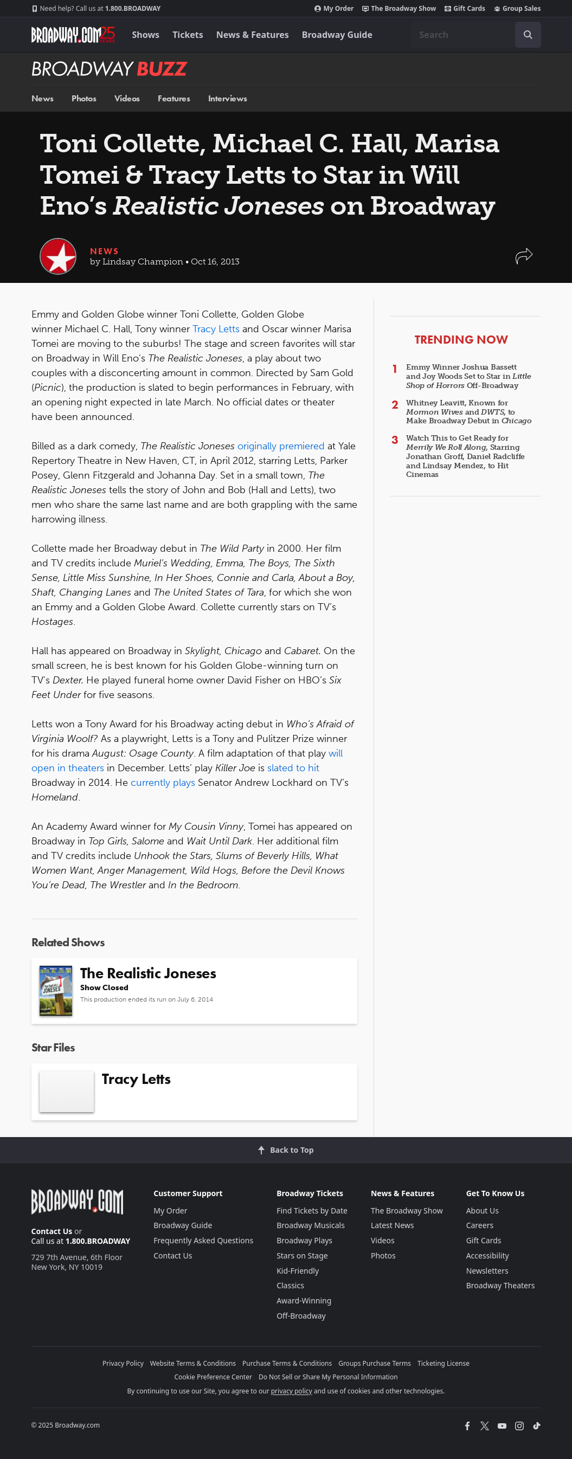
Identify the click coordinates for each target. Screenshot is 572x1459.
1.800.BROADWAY (96, 8)
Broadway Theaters (500, 1285)
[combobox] (476, 35)
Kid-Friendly (298, 1271)
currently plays (163, 783)
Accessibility (487, 1255)
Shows (146, 34)
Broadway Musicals (311, 1225)
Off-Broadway (301, 1315)
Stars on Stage (302, 1255)
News (42, 98)
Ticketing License (443, 1363)
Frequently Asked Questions (203, 1240)
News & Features (252, 34)
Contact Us (52, 1231)
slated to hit (293, 768)
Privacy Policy (123, 1363)
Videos (127, 98)
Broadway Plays (304, 1240)
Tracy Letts (216, 329)
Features (174, 98)
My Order (334, 8)
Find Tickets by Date (312, 1210)
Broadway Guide (337, 34)
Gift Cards (465, 8)
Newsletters (487, 1271)
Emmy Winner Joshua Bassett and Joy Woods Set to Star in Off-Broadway (468, 376)
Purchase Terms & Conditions (287, 1363)
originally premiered (281, 446)
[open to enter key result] (528, 35)
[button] (524, 261)
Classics (290, 1285)
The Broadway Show (399, 8)
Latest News (392, 1225)
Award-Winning (304, 1300)
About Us (482, 1210)
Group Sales (517, 8)
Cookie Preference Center (213, 1376)
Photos (84, 98)
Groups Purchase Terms (374, 1363)
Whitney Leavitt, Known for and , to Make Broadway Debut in (469, 412)
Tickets (187, 34)
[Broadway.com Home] (73, 35)
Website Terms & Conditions (193, 1363)
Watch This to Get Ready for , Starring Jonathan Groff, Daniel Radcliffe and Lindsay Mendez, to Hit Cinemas (465, 456)
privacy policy (291, 1391)
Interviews (227, 98)
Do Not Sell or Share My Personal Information (328, 1376)
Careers (479, 1225)
